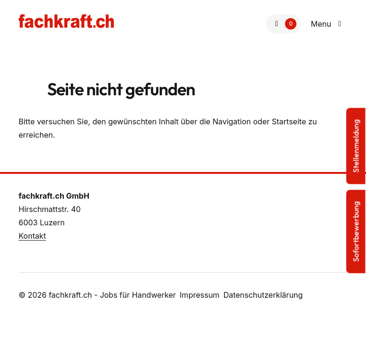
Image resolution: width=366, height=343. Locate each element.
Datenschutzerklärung (263, 295)
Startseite (289, 121)
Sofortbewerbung (356, 232)
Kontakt (32, 236)
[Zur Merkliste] (283, 23)
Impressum (200, 295)
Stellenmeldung (356, 146)
